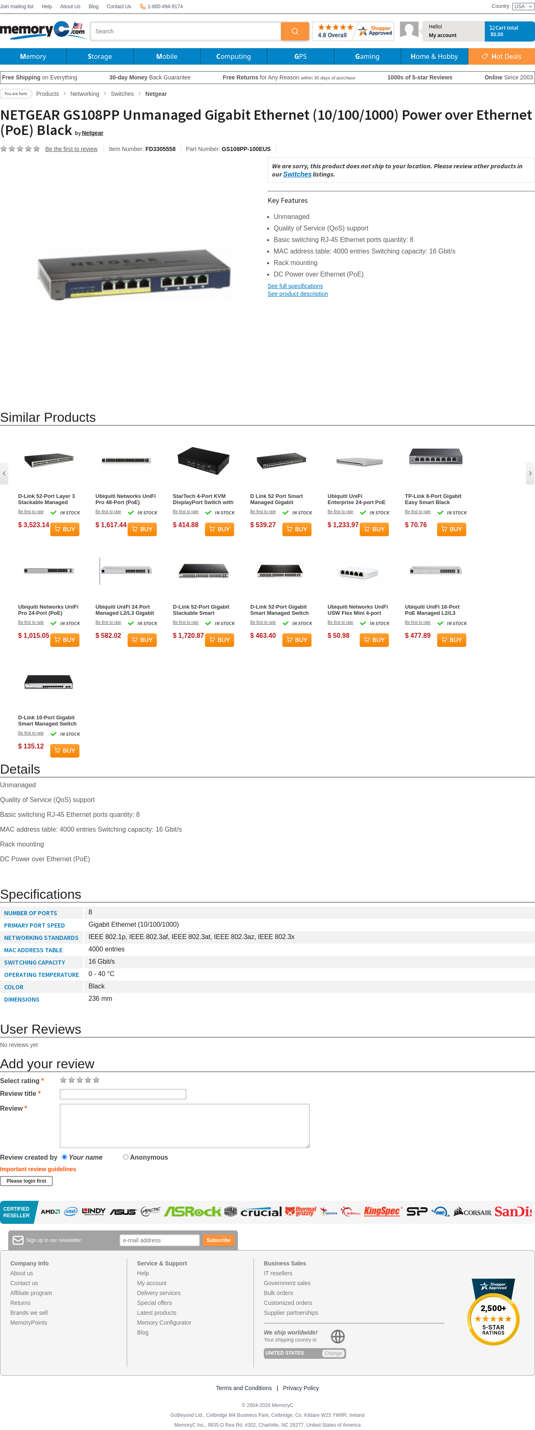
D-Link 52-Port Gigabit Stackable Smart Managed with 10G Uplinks (201, 610)
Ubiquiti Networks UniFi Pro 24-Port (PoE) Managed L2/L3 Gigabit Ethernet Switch (48, 610)
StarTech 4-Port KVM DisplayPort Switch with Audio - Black (203, 499)
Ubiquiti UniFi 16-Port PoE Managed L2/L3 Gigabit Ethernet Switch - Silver (435, 610)
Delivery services (159, 1293)
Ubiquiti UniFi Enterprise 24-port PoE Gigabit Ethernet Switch (358, 499)
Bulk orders (278, 1293)
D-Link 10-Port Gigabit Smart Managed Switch (47, 720)
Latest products (157, 1312)
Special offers (154, 1303)
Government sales (287, 1283)
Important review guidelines (38, 1169)
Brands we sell (29, 1312)
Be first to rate (31, 511)
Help (47, 6)
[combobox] (186, 31)
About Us (70, 6)
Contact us (24, 1283)
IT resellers (278, 1273)
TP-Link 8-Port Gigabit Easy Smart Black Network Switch (433, 499)
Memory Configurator (164, 1322)
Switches (297, 174)
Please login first (26, 1181)
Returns (20, 1303)
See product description (298, 294)
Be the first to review (71, 149)
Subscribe (218, 1240)
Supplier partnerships (291, 1312)
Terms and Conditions (244, 1388)
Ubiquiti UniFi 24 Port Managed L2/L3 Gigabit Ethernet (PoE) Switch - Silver (125, 610)
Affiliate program (31, 1293)
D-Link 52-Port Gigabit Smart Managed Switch (279, 610)
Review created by (29, 1157)
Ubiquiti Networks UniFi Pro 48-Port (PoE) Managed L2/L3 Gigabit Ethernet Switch (125, 499)
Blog (93, 6)
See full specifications (295, 286)
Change (333, 1353)
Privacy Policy (301, 1388)
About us (21, 1273)
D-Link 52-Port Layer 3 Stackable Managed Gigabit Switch (46, 499)
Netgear (92, 133)
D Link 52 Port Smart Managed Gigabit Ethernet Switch (276, 499)
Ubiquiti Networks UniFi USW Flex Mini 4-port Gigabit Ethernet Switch (358, 610)
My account (443, 35)
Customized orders (288, 1303)
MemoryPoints (28, 1322)
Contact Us (119, 6)
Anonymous (145, 1157)
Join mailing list (16, 6)
